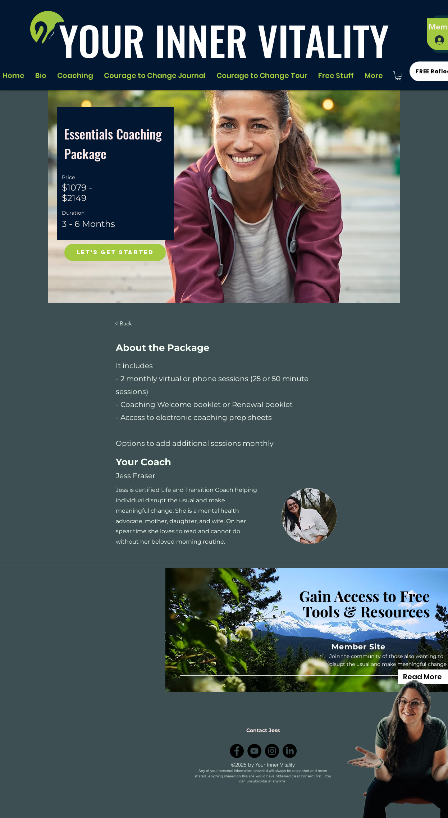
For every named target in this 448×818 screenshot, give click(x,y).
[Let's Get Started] (115, 252)
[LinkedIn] (290, 751)
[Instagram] (272, 751)
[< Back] (134, 323)
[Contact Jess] (263, 730)
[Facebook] (237, 751)
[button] (398, 75)
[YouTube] (254, 751)
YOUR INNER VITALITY (224, 40)
